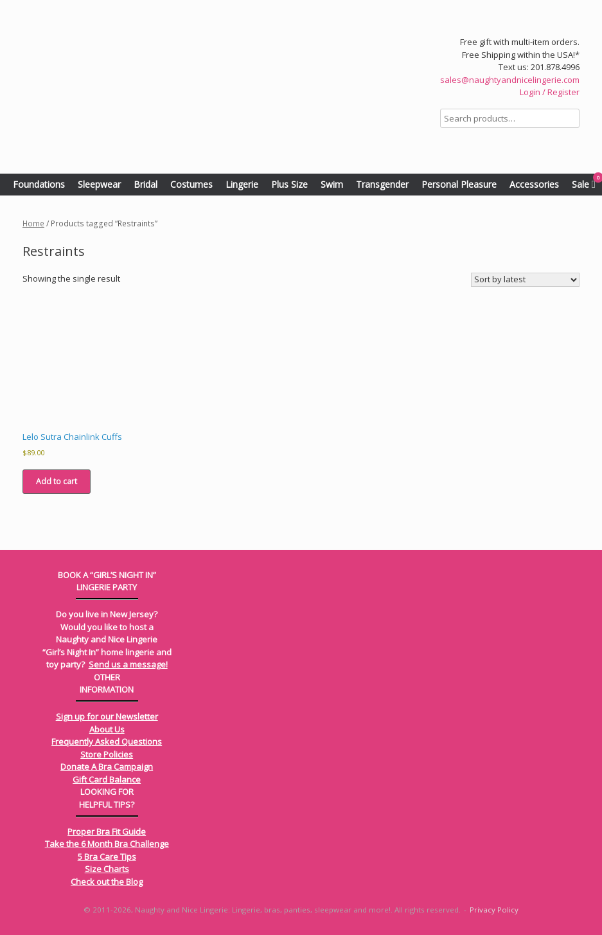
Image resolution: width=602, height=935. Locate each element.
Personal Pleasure (459, 184)
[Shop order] (525, 280)
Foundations (39, 184)
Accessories (534, 184)
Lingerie (242, 184)
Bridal (145, 184)
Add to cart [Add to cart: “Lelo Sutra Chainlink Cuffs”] (56, 481)
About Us (107, 729)
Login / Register (550, 92)
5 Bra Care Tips (107, 856)
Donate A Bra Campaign (106, 766)
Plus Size (289, 184)
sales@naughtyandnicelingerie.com (510, 80)
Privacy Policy (494, 909)
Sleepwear (99, 184)
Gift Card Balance (107, 779)
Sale (580, 184)
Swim (332, 184)
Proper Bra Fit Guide (106, 831)
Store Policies (106, 754)
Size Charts (107, 869)
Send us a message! (128, 664)
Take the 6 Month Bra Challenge (107, 843)
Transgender (382, 184)
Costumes (191, 184)
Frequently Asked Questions (106, 741)
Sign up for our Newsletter (107, 716)
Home (33, 223)
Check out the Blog (107, 881)
